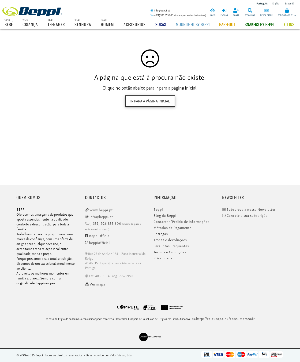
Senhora (83, 24)
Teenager (56, 24)
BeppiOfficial (98, 235)
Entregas (161, 233)
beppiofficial (97, 242)
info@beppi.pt (99, 216)
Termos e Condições (170, 251)
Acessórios (135, 24)
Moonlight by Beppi (193, 24)
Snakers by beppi (259, 24)
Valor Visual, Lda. (121, 355)
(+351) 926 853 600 (113, 225)
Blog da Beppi (165, 215)
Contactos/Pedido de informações (181, 221)
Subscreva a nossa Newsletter (249, 209)
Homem (107, 24)
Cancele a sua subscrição (245, 215)
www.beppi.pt (99, 209)
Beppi (158, 209)
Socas (160, 24)
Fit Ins (289, 24)
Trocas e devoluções (170, 239)
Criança (30, 24)
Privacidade (163, 258)
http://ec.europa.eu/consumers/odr (225, 318)
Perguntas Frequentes (171, 245)
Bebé (8, 24)
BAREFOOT (227, 24)
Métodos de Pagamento (173, 227)
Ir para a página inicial (150, 101)
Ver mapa (95, 284)
